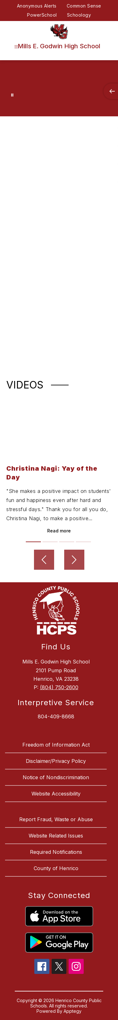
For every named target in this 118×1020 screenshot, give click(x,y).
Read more (59, 530)
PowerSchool (42, 15)
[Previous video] (44, 560)
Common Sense (84, 5)
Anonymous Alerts (37, 5)
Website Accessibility (56, 793)
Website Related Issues (56, 835)
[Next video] (74, 560)
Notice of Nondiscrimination (56, 777)
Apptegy (72, 1011)
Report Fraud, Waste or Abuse (56, 819)
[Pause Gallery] (12, 95)
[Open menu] (16, 46)
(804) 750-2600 (59, 687)
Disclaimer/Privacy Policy (56, 761)
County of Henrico (56, 868)
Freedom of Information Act (56, 745)
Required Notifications (56, 852)
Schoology (79, 15)
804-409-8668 (56, 716)
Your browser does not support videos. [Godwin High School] (59, 82)
